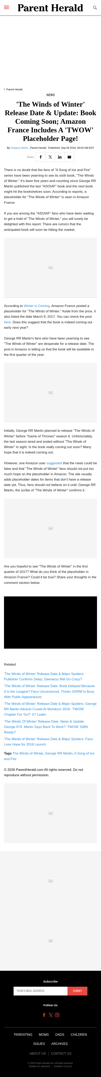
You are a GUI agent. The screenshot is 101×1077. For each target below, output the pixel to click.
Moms (44, 1034)
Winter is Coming (37, 306)
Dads (59, 1034)
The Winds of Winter (28, 753)
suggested (54, 463)
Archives (59, 1044)
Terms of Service (39, 1066)
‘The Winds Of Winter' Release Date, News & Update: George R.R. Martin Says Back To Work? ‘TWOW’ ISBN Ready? (46, 727)
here (7, 322)
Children (79, 1034)
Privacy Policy (63, 1066)
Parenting (23, 1034)
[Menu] (6, 7)
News (51, 95)
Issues (39, 1044)
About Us (38, 1053)
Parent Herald (14, 89)
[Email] (69, 157)
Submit (77, 991)
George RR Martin (58, 753)
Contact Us (61, 1053)
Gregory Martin (20, 147)
